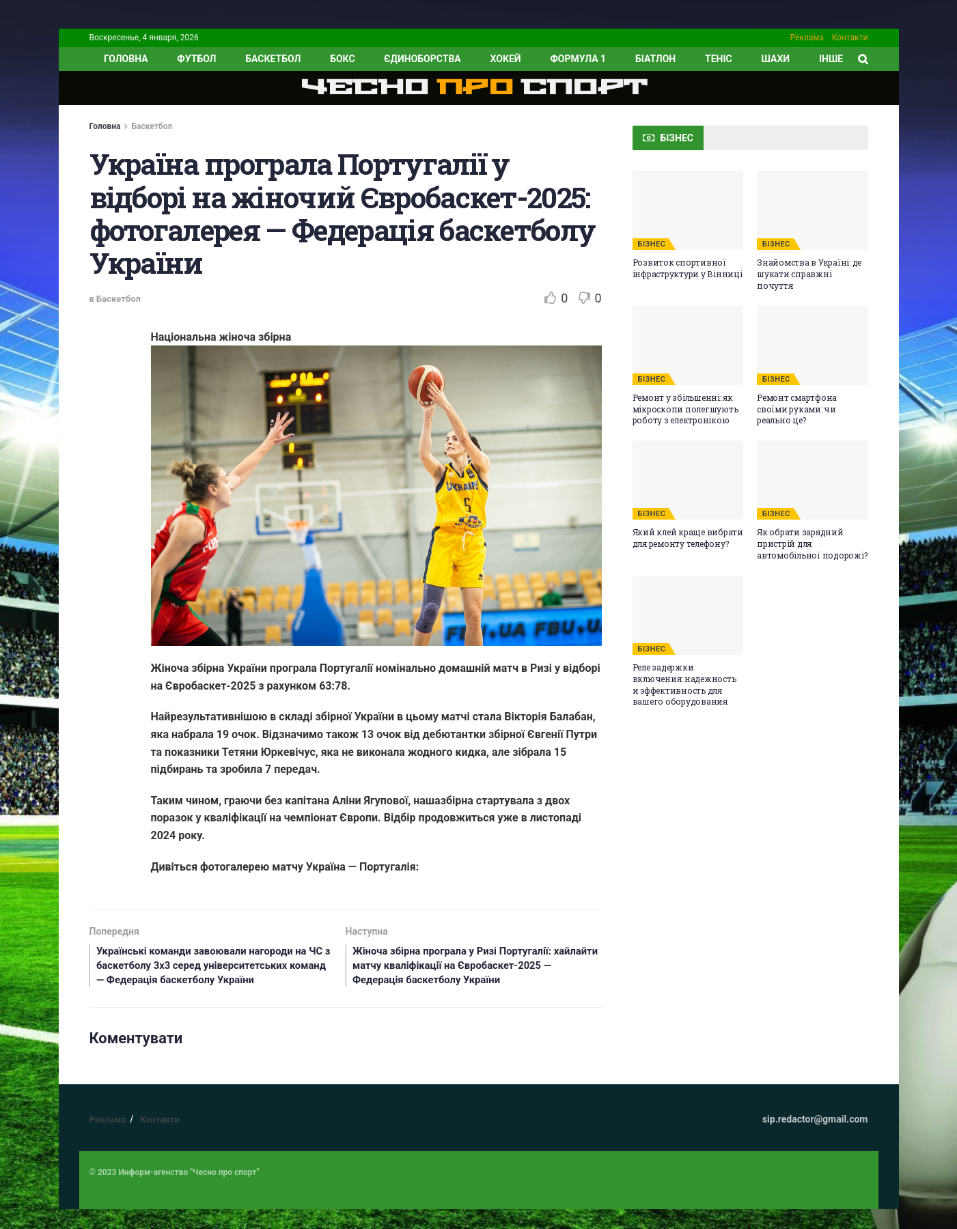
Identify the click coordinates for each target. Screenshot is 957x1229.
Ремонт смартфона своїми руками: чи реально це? (797, 409)
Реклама (807, 37)
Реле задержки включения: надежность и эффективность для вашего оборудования (684, 684)
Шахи (776, 58)
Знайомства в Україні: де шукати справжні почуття (809, 274)
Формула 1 (578, 58)
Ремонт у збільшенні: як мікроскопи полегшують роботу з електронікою (685, 409)
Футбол (196, 58)
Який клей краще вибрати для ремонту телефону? (688, 537)
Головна (105, 126)
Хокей (505, 58)
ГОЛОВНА (126, 58)
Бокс (342, 58)
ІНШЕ (831, 58)
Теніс (718, 58)
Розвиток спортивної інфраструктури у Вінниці (688, 268)
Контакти (850, 37)
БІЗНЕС (652, 244)
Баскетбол (273, 58)
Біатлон (655, 58)
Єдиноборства (422, 58)
